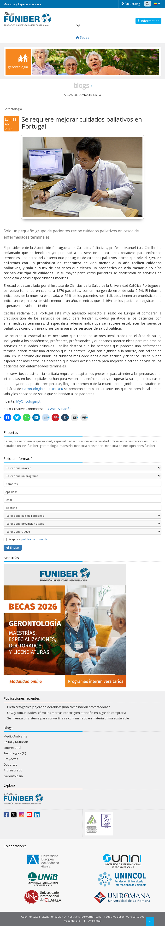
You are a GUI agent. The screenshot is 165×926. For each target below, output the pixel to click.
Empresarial (12, 747)
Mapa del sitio (72, 920)
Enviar (12, 547)
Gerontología (13, 109)
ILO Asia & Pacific (57, 408)
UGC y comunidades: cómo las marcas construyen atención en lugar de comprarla (66, 713)
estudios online (15, 445)
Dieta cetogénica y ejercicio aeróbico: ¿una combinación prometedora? (58, 707)
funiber (33, 445)
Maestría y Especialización (23, 4)
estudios (150, 441)
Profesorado (13, 770)
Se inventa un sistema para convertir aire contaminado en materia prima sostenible (68, 718)
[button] (156, 3)
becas (8, 441)
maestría (66, 445)
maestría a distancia (89, 445)
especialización (131, 441)
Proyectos (11, 759)
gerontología (49, 445)
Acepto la (26, 539)
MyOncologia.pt (28, 401)
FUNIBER (56, 388)
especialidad (42, 441)
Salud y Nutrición (16, 742)
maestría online (116, 445)
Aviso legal (94, 920)
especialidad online (104, 441)
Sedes (82, 37)
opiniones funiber (142, 445)
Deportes (10, 764)
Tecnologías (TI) (15, 753)
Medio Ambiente (15, 736)
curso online (23, 441)
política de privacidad (35, 539)
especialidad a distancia (71, 441)
